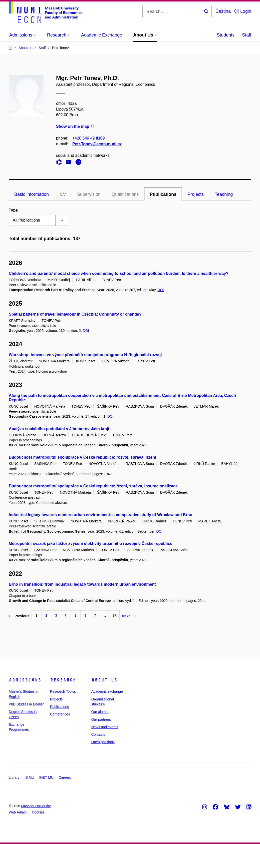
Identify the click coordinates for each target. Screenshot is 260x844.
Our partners (101, 719)
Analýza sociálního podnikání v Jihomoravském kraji (59, 429)
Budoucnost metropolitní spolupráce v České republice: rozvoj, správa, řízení (82, 457)
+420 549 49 (88, 138)
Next (128, 616)
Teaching (224, 194)
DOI (161, 290)
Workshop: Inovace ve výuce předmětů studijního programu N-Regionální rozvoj (85, 355)
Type (13, 210)
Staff (246, 35)
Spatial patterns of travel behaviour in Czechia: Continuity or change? (75, 314)
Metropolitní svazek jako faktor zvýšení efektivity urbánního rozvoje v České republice (90, 543)
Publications (163, 194)
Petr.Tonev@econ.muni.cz (97, 144)
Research (63, 680)
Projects (195, 194)
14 (114, 615)
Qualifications (125, 194)
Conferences (60, 714)
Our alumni (99, 712)
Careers (65, 777)
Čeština (223, 11)
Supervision (89, 194)
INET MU (46, 777)
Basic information (31, 194)
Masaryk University (36, 806)
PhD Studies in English (26, 704)
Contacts (98, 734)
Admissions (25, 680)
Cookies (38, 812)
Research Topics (63, 691)
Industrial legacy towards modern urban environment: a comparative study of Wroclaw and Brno (100, 515)
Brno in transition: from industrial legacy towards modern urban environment (82, 584)
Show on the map (75, 127)
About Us (104, 680)
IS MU (29, 777)
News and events (104, 727)
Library (14, 777)
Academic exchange (107, 691)
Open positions (103, 742)
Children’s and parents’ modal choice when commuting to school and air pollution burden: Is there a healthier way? (118, 273)
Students (225, 35)
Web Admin (18, 812)
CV (63, 194)
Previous (19, 616)
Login (242, 11)
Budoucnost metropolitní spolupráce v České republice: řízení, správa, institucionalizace (93, 486)
